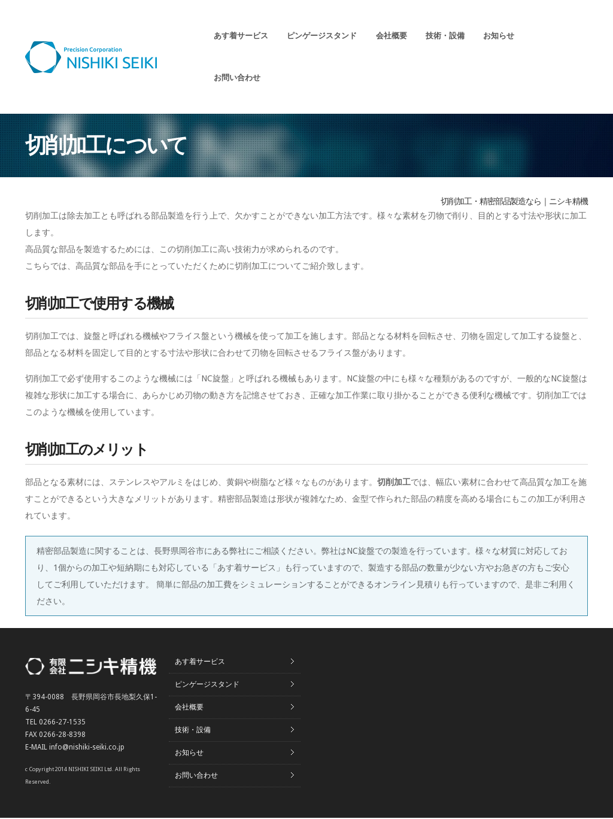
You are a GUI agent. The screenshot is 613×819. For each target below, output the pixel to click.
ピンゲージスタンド (322, 36)
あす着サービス (241, 36)
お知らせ (498, 36)
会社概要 (391, 36)
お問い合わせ (237, 77)
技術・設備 (445, 36)
